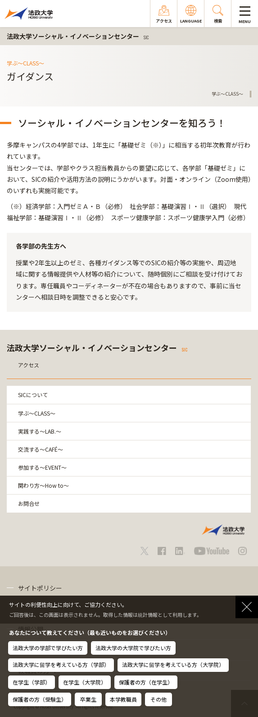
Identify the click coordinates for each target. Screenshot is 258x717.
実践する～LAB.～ (39, 431)
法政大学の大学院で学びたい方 (133, 648)
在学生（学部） (31, 682)
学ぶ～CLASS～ (36, 413)
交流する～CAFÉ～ (40, 449)
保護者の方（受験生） (40, 699)
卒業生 (88, 699)
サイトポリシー (40, 587)
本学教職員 (123, 699)
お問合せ (29, 503)
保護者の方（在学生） (146, 682)
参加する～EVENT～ (42, 467)
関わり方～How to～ (43, 485)
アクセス (28, 365)
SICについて (33, 394)
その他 (158, 699)
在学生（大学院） (84, 682)
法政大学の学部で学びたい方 (48, 648)
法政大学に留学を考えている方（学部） (61, 664)
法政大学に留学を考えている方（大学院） (173, 664)
